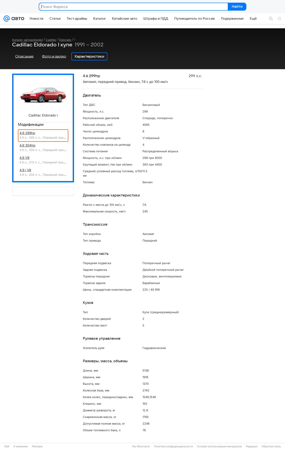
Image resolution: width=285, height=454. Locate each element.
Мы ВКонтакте (141, 446)
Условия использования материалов (219, 446)
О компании (20, 446)
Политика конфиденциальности (173, 446)
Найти (236, 7)
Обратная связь (271, 446)
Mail (6, 446)
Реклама (37, 446)
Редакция (252, 446)
